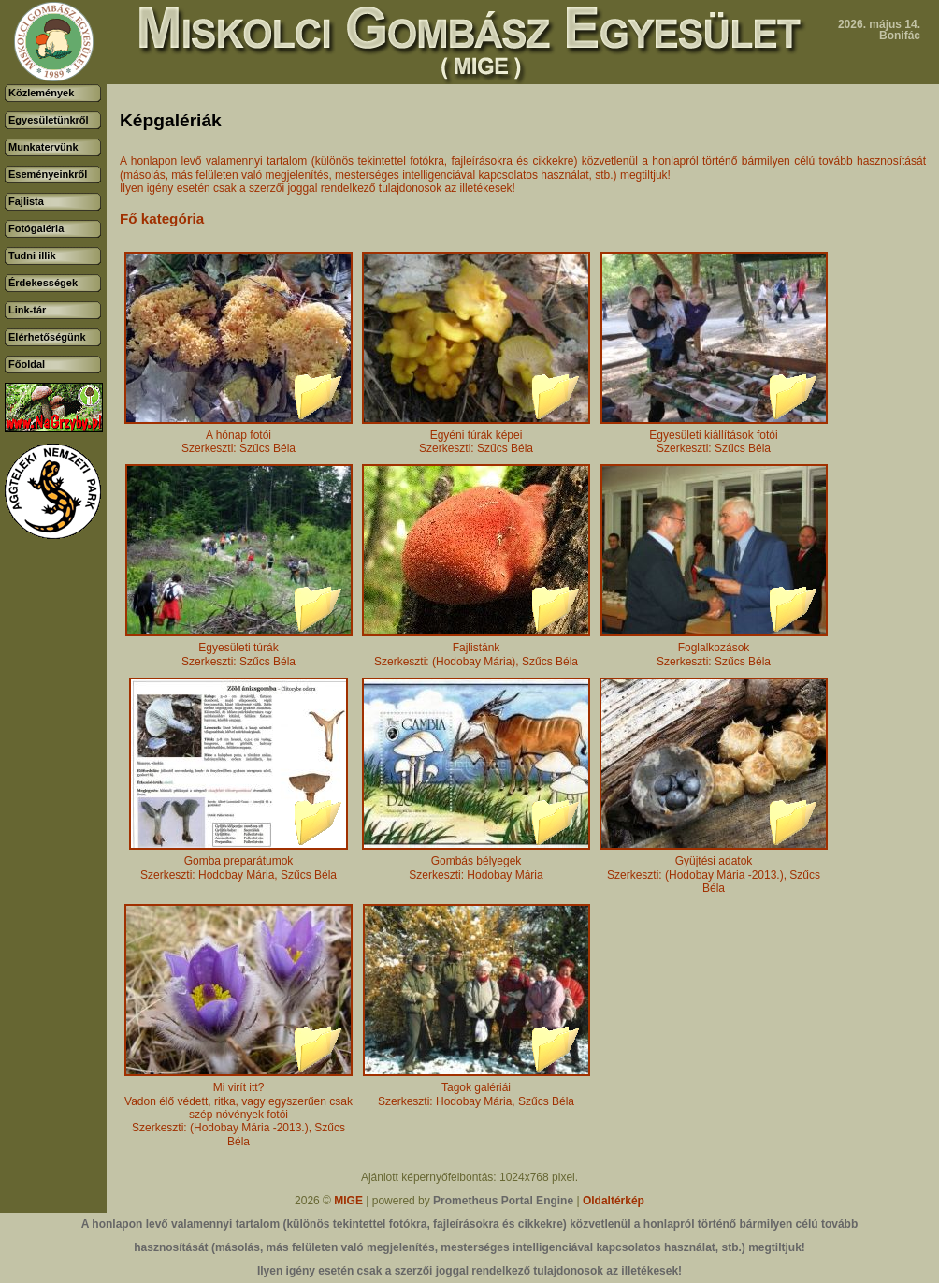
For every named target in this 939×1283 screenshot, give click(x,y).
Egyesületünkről (48, 119)
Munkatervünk (43, 147)
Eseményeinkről (47, 174)
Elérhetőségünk (47, 337)
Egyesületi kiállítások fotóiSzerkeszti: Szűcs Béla (714, 436)
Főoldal (26, 364)
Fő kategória (162, 218)
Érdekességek (43, 282)
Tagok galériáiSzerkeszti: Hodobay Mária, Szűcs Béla (476, 1089)
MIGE (348, 1200)
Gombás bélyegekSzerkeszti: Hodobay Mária (476, 862)
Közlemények (41, 92)
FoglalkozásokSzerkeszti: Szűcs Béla (714, 649)
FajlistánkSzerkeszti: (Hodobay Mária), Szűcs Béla (476, 649)
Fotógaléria (36, 228)
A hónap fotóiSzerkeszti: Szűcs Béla (238, 436)
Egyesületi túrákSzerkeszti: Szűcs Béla (239, 649)
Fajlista (26, 201)
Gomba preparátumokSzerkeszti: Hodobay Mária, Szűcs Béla (238, 862)
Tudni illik (32, 255)
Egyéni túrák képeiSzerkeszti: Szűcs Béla (476, 436)
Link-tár (27, 309)
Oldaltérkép (613, 1200)
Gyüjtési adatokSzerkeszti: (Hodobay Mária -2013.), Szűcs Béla (714, 869)
